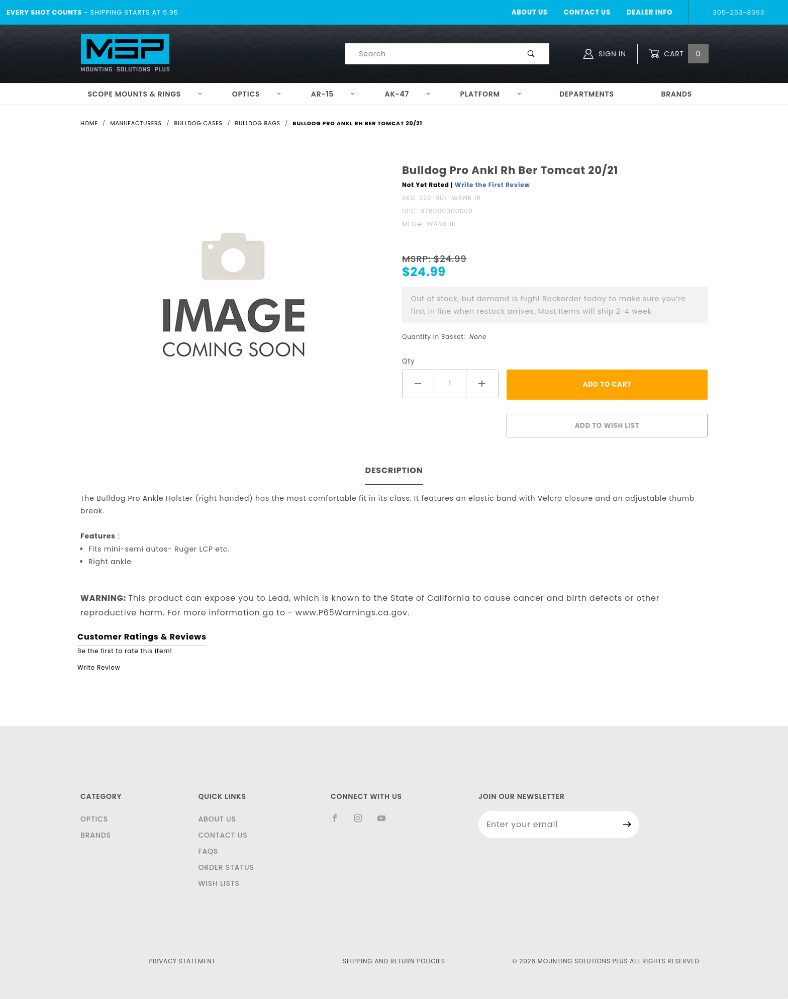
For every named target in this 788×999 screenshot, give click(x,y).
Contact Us (587, 12)
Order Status (226, 867)
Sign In (604, 54)
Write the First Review (492, 184)
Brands (676, 94)
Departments (586, 94)
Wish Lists (218, 883)
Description (394, 470)
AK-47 (408, 94)
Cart (678, 54)
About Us (530, 12)
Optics (257, 94)
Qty (408, 361)
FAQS (208, 851)
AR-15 (333, 94)
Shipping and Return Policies (394, 961)
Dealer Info (649, 12)
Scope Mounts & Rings (145, 94)
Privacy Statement (182, 961)
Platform (491, 94)
